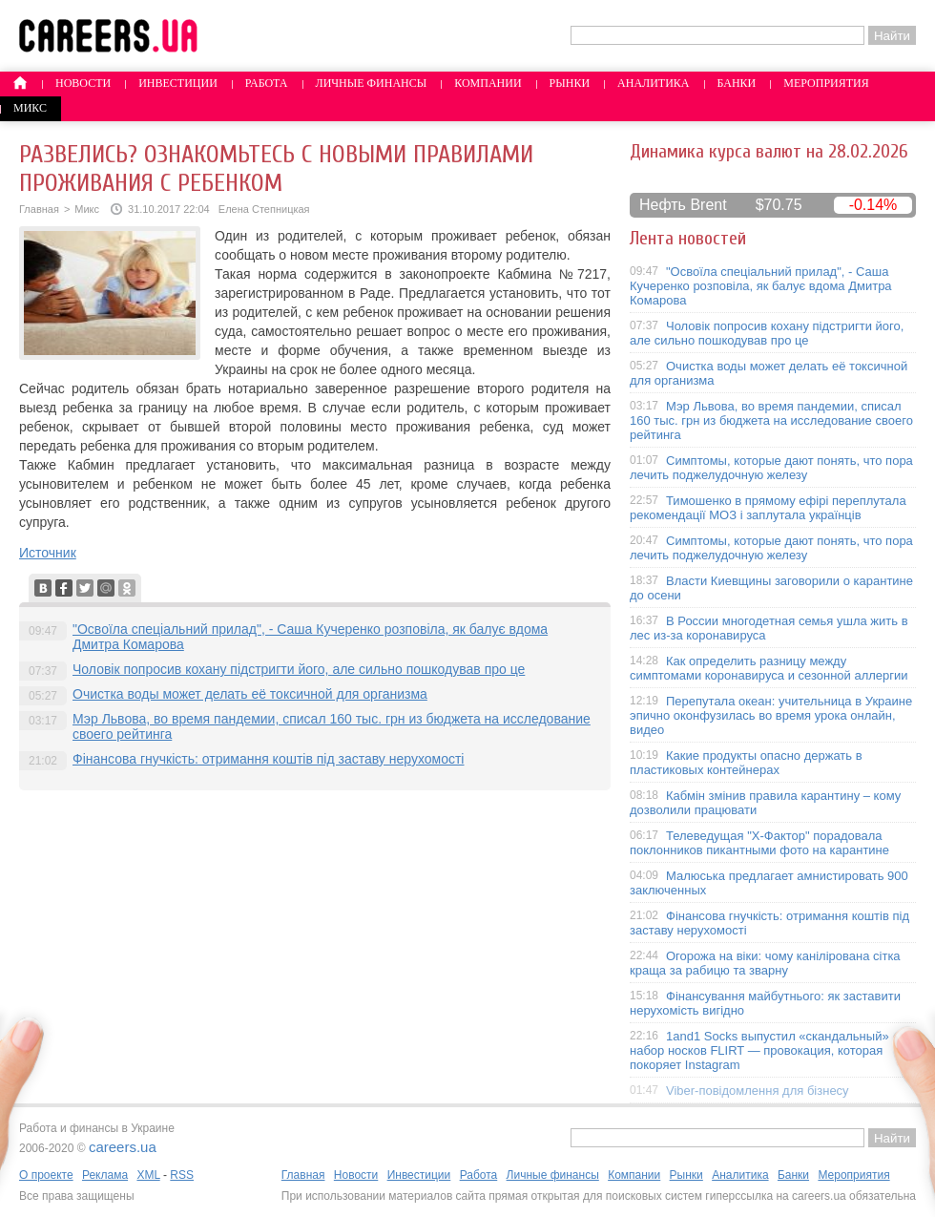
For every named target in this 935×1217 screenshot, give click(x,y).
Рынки (570, 83)
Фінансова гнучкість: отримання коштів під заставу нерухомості (268, 758)
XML (147, 1175)
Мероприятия (826, 83)
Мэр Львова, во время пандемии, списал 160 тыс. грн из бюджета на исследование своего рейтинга (771, 420)
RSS (182, 1175)
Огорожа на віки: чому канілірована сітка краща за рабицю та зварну (765, 963)
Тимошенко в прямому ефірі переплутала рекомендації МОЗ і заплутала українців (768, 507)
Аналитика (653, 83)
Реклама (105, 1175)
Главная (39, 209)
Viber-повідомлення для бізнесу (757, 1090)
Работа (266, 83)
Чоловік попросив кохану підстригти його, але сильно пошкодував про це (299, 669)
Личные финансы (371, 83)
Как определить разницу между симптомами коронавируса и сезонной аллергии (769, 668)
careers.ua (122, 1147)
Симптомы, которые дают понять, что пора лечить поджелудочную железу (771, 467)
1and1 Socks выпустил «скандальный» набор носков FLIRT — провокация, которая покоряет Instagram (759, 1050)
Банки (737, 83)
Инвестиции (178, 83)
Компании (487, 83)
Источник (47, 552)
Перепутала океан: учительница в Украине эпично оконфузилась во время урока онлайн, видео (771, 715)
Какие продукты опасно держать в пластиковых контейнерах (746, 762)
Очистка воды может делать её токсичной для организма (250, 694)
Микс (30, 108)
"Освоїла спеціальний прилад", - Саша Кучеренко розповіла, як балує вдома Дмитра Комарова (761, 285)
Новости (83, 83)
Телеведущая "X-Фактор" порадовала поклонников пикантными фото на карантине (759, 843)
